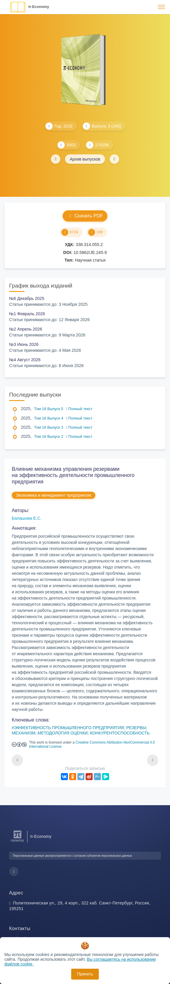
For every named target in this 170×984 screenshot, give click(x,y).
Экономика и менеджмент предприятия (53, 495)
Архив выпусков (85, 159)
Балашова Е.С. (26, 518)
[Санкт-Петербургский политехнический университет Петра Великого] (17, 841)
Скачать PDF (85, 215)
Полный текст (79, 409)
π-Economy (38, 6)
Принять (85, 974)
